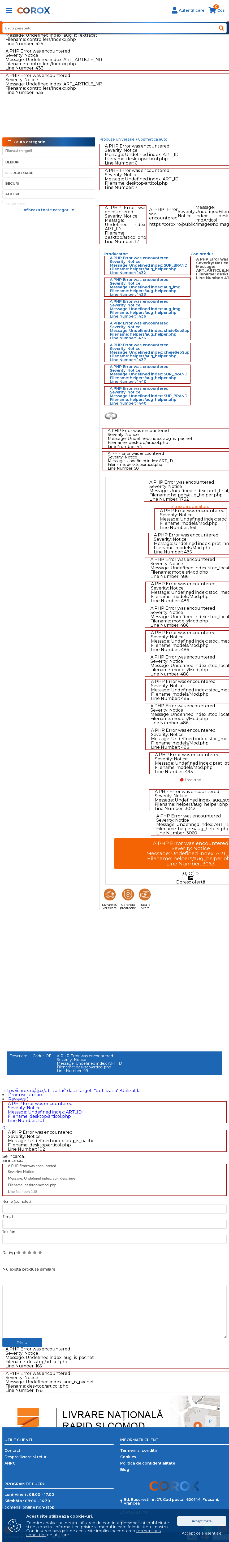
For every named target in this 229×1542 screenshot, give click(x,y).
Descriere (18, 1056)
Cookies (128, 1456)
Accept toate (202, 1521)
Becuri (12, 183)
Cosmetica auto (152, 139)
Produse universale (117, 139)
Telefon (8, 1231)
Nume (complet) (16, 1201)
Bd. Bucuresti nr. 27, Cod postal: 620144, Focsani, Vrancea (171, 1501)
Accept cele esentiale (202, 1533)
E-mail (7, 1216)
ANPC (10, 1463)
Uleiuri (12, 162)
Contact (12, 1450)
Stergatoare (19, 173)
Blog (124, 1469)
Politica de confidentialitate (147, 1463)
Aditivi (12, 194)
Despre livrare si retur (25, 1456)
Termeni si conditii (138, 1450)
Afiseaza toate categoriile (49, 209)
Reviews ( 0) (114, 1113)
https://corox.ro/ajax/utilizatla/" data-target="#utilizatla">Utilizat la (71, 1090)
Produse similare (26, 1094)
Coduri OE (42, 1056)
